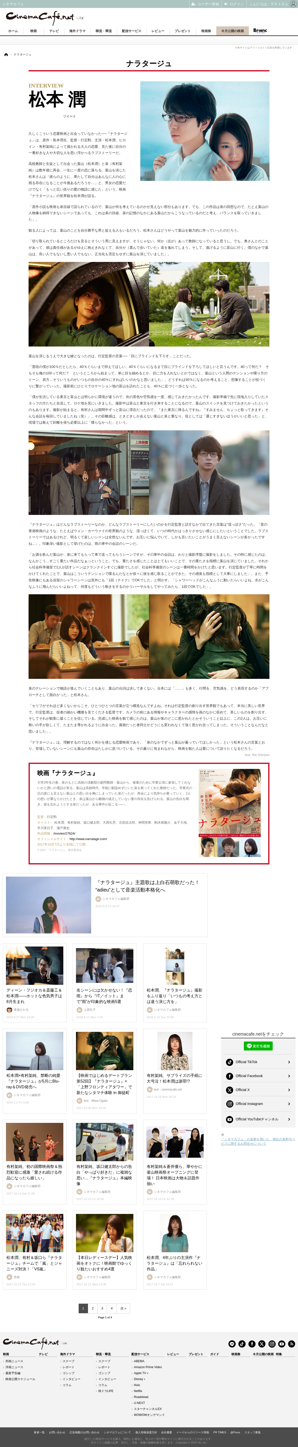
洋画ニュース (14, 1367)
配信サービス (131, 31)
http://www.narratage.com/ (88, 839)
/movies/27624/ (64, 833)
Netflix (138, 1391)
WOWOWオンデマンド (149, 1415)
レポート (68, 1367)
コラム (67, 1385)
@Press (235, 1432)
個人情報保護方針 (146, 1432)
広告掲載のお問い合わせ (85, 1432)
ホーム (13, 31)
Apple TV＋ (141, 1373)
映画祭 (206, 31)
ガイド (214, 1354)
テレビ (54, 31)
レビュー (157, 31)
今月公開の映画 (232, 31)
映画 (33, 31)
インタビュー (71, 1379)
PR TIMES (219, 1432)
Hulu (137, 1385)
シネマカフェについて (117, 1432)
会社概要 (166, 1432)
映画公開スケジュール (20, 1379)
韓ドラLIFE (105, 1391)
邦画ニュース (14, 1361)
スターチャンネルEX (148, 1409)
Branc (260, 30)
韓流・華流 (104, 31)
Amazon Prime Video (148, 1367)
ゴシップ (68, 1373)
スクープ (68, 1361)
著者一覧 (39, 1432)
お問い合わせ (57, 1432)
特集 (279, 1354)
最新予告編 (12, 1373)
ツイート (69, 116)
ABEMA (139, 1361)
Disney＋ (140, 1379)
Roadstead (141, 1397)
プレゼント (183, 31)
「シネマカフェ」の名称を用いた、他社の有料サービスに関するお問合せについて (258, 1141)
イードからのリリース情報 (192, 1432)
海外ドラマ (77, 31)
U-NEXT (139, 1403)
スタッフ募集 (252, 1432)
